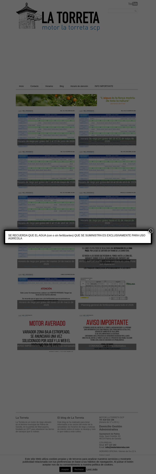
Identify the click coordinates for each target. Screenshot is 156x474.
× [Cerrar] (151, 231)
